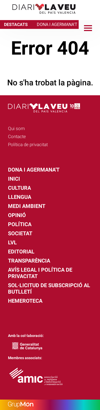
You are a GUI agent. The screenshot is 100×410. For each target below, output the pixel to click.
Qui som (16, 128)
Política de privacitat (28, 144)
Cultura (19, 188)
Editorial (21, 251)
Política (19, 224)
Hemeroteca (25, 301)
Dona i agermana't (33, 169)
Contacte (17, 136)
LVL (12, 242)
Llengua (19, 197)
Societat (20, 233)
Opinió (17, 215)
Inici (14, 179)
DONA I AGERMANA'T (57, 24)
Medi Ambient (26, 206)
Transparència (29, 260)
